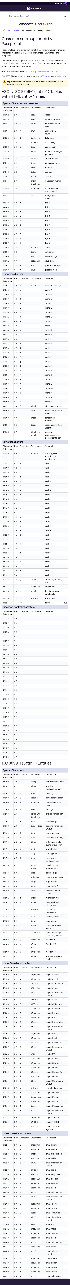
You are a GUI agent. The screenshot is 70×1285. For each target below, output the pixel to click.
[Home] (35, 24)
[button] (65, 16)
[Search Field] (38, 16)
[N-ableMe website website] (61, 4)
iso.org (62, 76)
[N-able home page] (34, 9)
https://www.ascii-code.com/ (46, 71)
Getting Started (13, 31)
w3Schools (45, 76)
